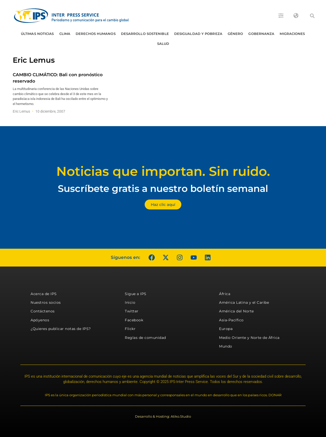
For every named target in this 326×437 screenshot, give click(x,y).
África (224, 294)
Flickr (130, 328)
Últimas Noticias (37, 34)
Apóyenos (40, 320)
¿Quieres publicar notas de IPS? (61, 328)
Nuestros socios (46, 302)
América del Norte (236, 311)
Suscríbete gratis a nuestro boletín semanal (163, 188)
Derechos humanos (96, 34)
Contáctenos (43, 311)
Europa (226, 328)
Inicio (130, 302)
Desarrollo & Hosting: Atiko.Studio (163, 416)
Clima (65, 34)
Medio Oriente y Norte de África (249, 337)
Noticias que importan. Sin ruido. (163, 171)
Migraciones (292, 34)
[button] (312, 16)
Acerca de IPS (44, 294)
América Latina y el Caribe (244, 302)
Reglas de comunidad (145, 337)
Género (235, 34)
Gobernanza (261, 34)
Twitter (132, 311)
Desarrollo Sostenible (145, 34)
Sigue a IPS (135, 294)
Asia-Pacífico (231, 320)
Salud (163, 44)
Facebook (134, 320)
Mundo (225, 346)
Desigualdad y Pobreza (198, 34)
